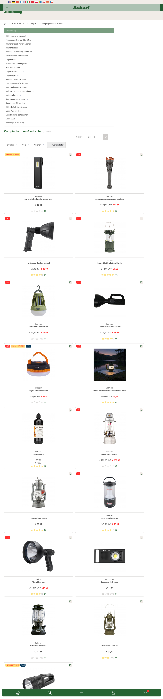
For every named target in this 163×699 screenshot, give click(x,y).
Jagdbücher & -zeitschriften (21, 114)
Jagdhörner (15, 59)
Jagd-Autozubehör (17, 110)
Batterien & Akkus (17, 67)
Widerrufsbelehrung (59, 687)
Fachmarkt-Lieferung (75, 684)
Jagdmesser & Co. (19, 71)
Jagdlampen (16, 75)
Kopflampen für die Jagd (20, 78)
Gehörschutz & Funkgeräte (20, 63)
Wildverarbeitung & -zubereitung (24, 90)
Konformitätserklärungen (107, 684)
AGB (121, 684)
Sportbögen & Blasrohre (19, 102)
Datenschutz (74, 687)
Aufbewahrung (17, 94)
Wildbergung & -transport (20, 35)
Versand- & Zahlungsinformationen (95, 687)
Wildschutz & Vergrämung (20, 106)
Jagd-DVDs (14, 118)
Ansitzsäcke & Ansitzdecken (21, 55)
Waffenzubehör (16, 47)
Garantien (90, 684)
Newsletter (42, 684)
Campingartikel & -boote (21, 98)
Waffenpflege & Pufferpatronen (22, 43)
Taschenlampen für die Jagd (21, 82)
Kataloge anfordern (56, 684)
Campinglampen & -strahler (21, 86)
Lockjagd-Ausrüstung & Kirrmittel (23, 51)
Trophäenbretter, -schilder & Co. (22, 39)
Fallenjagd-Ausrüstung (19, 122)
